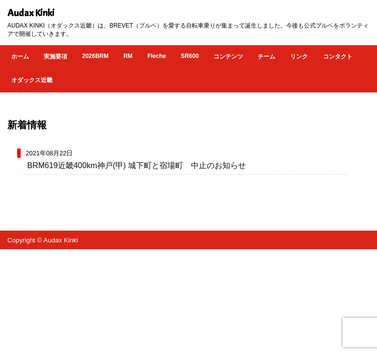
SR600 (190, 56)
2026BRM (95, 56)
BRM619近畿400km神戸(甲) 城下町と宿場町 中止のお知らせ (136, 165)
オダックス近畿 (32, 80)
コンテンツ (228, 56)
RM (128, 56)
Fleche (156, 56)
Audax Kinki (30, 13)
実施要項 (55, 56)
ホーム (20, 56)
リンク (299, 56)
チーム (266, 56)
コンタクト (337, 56)
